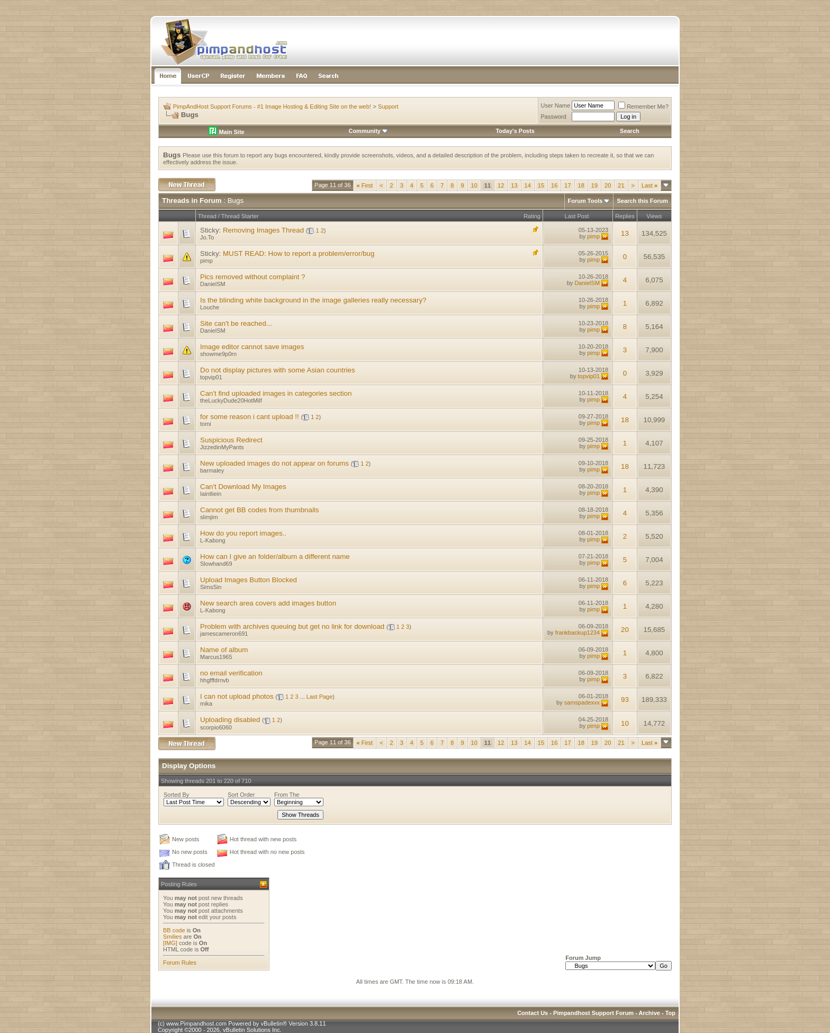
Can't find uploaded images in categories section (275, 393)
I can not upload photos (237, 696)
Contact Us (532, 1013)
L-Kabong (212, 540)
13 (514, 185)
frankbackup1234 (577, 632)
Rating (532, 216)
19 (594, 185)
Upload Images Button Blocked (248, 580)
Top (670, 1013)
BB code (174, 930)
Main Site (226, 132)
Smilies (172, 936)
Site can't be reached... (236, 323)
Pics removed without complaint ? (252, 277)
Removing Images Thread (263, 230)
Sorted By (176, 794)
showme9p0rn (218, 354)
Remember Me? (643, 106)
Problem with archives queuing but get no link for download (292, 626)
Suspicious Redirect (231, 440)
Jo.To (207, 237)
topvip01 (211, 377)
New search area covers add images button (268, 603)
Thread (207, 216)
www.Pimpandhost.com (196, 1023)
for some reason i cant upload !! (249, 417)
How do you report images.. (243, 533)
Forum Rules (179, 962)
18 (581, 185)
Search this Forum (642, 201)
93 (625, 699)
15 (541, 185)
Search (629, 131)
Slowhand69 (216, 563)
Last (649, 185)
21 (621, 185)
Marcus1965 (216, 657)
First (365, 185)
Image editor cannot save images (252, 347)
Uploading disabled (230, 720)
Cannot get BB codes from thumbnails (259, 510)
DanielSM (212, 284)
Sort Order (241, 794)
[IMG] (170, 943)
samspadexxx (582, 702)
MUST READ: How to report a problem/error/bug (298, 253)
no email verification (231, 673)
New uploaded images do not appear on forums (274, 463)
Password (553, 116)
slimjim (209, 517)
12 (501, 185)
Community (368, 131)
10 (474, 185)
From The (286, 794)
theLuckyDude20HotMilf (231, 400)
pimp (593, 236)
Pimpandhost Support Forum (593, 1013)
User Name (556, 105)
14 (528, 185)
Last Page (319, 696)
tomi (205, 424)
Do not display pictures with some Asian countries (277, 370)
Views (654, 216)
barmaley (212, 470)
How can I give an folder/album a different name (275, 556)
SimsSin (210, 587)
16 (554, 185)
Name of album (224, 650)
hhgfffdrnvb (214, 680)
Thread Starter (240, 216)
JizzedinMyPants (222, 447)
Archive (649, 1013)
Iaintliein (210, 494)
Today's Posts (514, 131)
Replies (625, 216)
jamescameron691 (224, 633)
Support (388, 106)
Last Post (577, 216)
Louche (209, 307)
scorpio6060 (216, 727)
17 (567, 185)
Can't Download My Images (243, 487)
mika (206, 703)
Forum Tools (585, 201)
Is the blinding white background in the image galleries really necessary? (313, 300)
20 (608, 185)
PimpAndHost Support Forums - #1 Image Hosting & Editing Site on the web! (272, 106)
